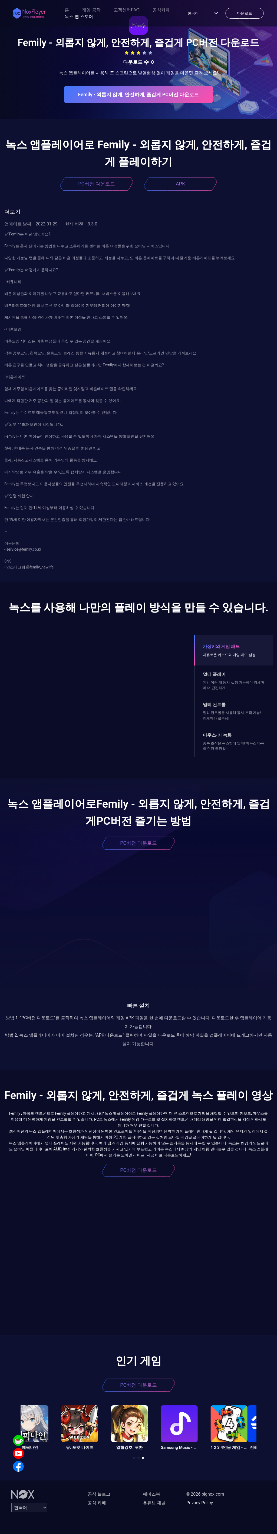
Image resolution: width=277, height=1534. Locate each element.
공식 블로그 (99, 1494)
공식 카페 (97, 1502)
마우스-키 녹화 (217, 735)
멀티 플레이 (214, 674)
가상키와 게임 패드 (221, 646)
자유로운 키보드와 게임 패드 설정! (229, 655)
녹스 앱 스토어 (79, 16)
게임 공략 (91, 10)
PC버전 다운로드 (96, 184)
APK (180, 184)
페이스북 (151, 1494)
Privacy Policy (199, 1502)
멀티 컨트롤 (214, 704)
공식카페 (161, 10)
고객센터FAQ (127, 10)
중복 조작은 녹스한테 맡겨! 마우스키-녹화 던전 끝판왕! (234, 746)
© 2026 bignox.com (205, 1494)
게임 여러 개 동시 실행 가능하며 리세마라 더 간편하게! (233, 685)
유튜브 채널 (154, 1502)
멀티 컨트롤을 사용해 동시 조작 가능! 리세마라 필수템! (232, 715)
